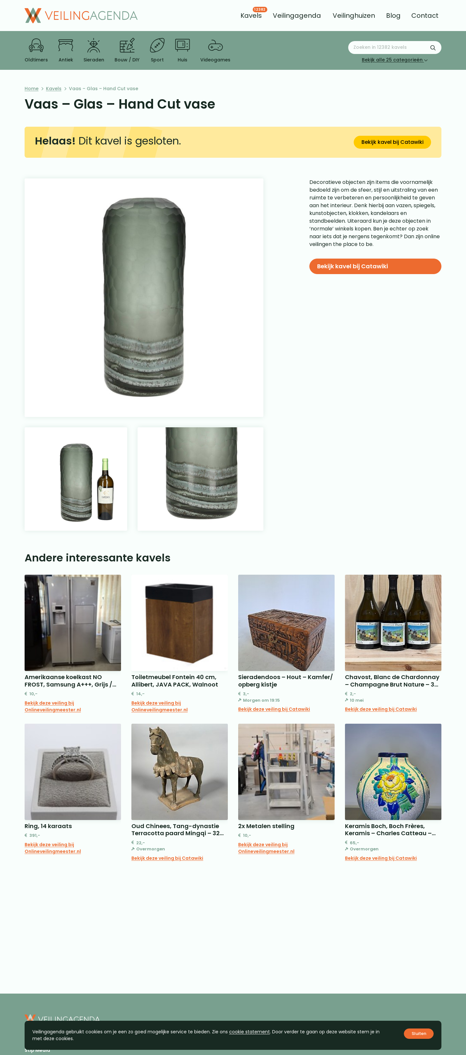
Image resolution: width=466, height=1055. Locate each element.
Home (32, 88)
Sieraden (93, 50)
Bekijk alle (395, 60)
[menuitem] (251, 15)
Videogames (215, 50)
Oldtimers (36, 50)
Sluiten (419, 1033)
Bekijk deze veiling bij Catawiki (274, 709)
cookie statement (249, 1031)
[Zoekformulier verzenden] (433, 47)
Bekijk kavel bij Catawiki (392, 142)
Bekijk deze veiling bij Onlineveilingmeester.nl (53, 706)
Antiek (65, 50)
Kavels (53, 88)
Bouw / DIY (127, 50)
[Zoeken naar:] (394, 47)
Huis (182, 50)
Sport (157, 50)
